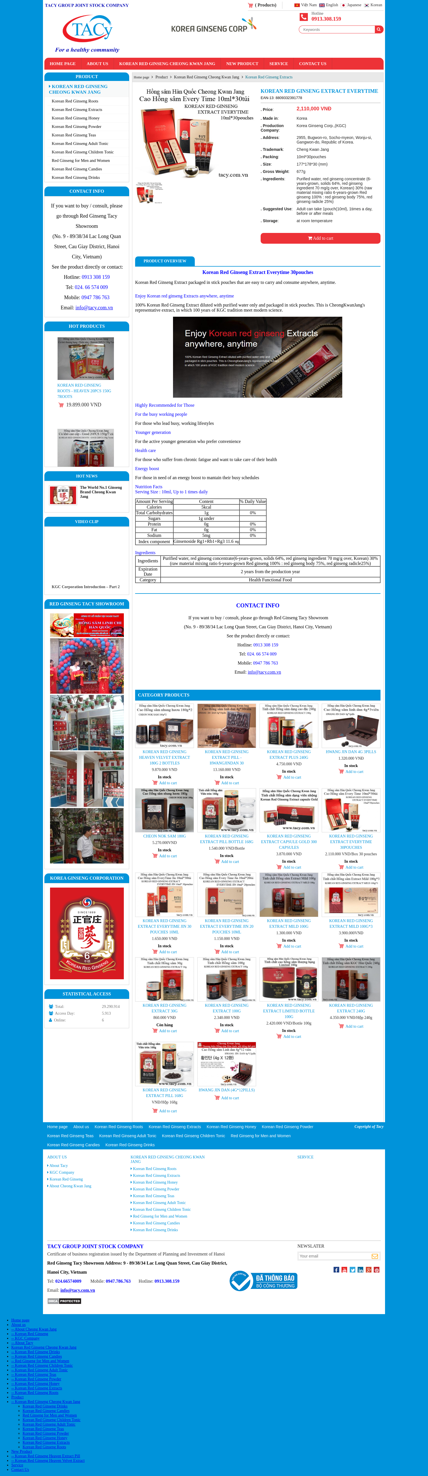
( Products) (265, 5)
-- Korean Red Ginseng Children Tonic (42, 1365)
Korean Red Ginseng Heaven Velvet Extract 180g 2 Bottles (164, 757)
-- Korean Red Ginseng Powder (36, 1379)
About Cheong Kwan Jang (70, 1186)
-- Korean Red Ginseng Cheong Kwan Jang (45, 1402)
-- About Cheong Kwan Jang (34, 1329)
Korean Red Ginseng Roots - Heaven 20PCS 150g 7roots (84, 391)
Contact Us (313, 63)
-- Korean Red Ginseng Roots (34, 1393)
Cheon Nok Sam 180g (164, 836)
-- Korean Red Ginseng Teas (33, 1374)
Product (86, 76)
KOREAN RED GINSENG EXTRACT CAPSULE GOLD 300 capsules (289, 842)
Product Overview (165, 261)
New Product (242, 63)
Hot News (87, 476)
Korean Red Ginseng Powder (76, 126)
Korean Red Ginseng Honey (76, 118)
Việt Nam (309, 5)
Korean (376, 5)
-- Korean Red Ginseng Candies (36, 1356)
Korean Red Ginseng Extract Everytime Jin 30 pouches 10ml (164, 926)
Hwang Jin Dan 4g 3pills (351, 752)
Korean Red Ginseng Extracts (77, 109)
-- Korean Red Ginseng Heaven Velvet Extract (48, 1460)
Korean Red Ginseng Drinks (76, 177)
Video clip (87, 522)
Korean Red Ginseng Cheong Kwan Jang (167, 63)
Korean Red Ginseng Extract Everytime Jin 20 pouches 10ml (226, 926)
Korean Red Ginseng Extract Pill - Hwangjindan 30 (227, 757)
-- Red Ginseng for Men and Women (40, 1361)
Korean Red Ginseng (66, 1179)
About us (97, 63)
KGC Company (62, 1172)
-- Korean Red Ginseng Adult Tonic (39, 1370)
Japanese (354, 5)
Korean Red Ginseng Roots (75, 101)
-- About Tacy (22, 1343)
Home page (63, 63)
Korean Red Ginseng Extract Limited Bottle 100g (289, 1011)
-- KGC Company (25, 1338)
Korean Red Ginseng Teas (74, 135)
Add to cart (320, 238)
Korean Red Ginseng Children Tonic (83, 152)
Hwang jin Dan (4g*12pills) (227, 1090)
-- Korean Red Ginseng (29, 1334)
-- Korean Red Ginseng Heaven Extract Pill (45, 1456)
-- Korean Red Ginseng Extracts (36, 1388)
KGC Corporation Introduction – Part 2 (86, 587)
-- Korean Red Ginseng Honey (35, 1383)
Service (278, 63)
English (332, 5)
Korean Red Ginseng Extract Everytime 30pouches (351, 842)
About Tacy (58, 1166)
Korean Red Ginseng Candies (77, 169)
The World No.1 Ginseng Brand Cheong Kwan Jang (101, 492)
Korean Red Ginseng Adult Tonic (80, 143)
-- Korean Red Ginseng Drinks (35, 1352)
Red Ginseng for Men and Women (81, 160)
